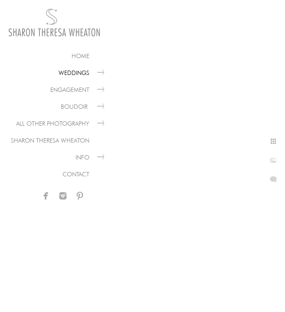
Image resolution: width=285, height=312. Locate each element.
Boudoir (75, 106)
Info (82, 157)
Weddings (74, 72)
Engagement (69, 89)
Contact (75, 174)
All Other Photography (52, 123)
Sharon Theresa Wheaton (50, 140)
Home (80, 55)
